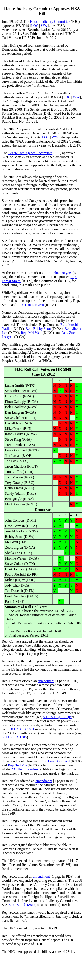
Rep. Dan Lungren (30, 305)
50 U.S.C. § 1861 (21, 729)
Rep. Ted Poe (17, 765)
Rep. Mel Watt (31, 333)
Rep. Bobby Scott (38, 329)
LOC (34, 25)
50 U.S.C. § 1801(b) (57, 717)
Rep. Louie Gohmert (55, 761)
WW (44, 25)
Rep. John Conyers (57, 273)
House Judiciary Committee (50, 21)
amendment (46, 681)
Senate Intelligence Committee (30, 153)
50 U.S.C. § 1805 (14, 737)
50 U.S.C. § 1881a (22, 905)
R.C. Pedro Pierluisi (25, 769)
